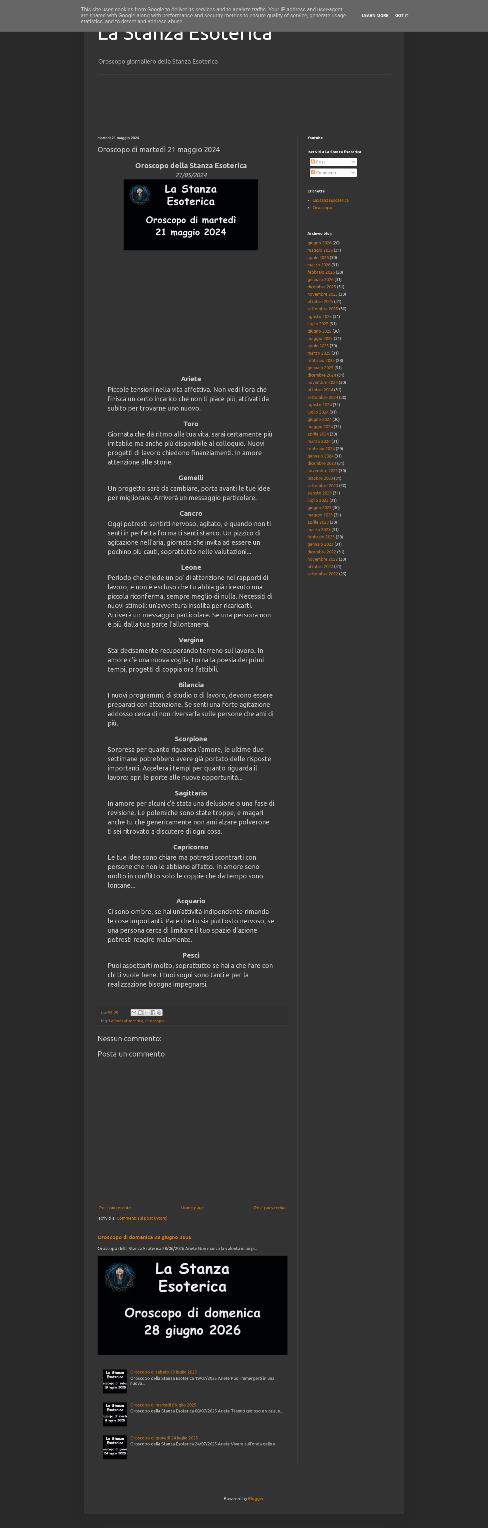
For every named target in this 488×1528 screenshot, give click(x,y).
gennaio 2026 (320, 279)
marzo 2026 (318, 264)
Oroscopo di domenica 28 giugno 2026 (145, 1237)
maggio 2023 (320, 514)
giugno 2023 (319, 507)
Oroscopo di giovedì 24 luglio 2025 (164, 1437)
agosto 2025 (319, 316)
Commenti (323, 172)
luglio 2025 (317, 323)
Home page (192, 1207)
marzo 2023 (318, 529)
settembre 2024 (322, 397)
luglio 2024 (317, 412)
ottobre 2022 (320, 566)
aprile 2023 (318, 522)
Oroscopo (154, 1021)
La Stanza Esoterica (185, 32)
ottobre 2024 (320, 389)
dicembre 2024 (321, 375)
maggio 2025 (320, 338)
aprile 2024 (318, 434)
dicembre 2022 (321, 551)
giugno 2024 (319, 419)
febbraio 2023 (321, 536)
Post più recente (115, 1207)
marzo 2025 (318, 353)
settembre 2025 (322, 308)
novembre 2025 (322, 294)
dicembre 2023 (321, 463)
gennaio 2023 (320, 544)
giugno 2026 (319, 242)
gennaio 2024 (320, 456)
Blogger (255, 1498)
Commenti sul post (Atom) (142, 1218)
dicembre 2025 (321, 286)
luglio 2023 (317, 500)
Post (318, 161)
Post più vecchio (270, 1207)
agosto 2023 (319, 492)
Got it (401, 15)
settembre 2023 (322, 485)
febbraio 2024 (321, 448)
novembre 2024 (322, 382)
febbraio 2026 (321, 272)
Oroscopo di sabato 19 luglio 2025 (163, 1372)
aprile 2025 (318, 345)
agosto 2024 (319, 404)
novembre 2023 (322, 470)
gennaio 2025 (320, 367)
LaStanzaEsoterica (126, 1021)
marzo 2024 (318, 441)
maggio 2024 (320, 426)
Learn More (375, 15)
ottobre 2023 (320, 478)
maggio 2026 (320, 250)
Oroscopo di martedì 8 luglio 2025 (163, 1404)
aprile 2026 (318, 257)
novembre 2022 (322, 559)
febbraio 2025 (321, 360)
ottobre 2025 (320, 301)
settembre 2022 (322, 573)
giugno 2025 (319, 331)
